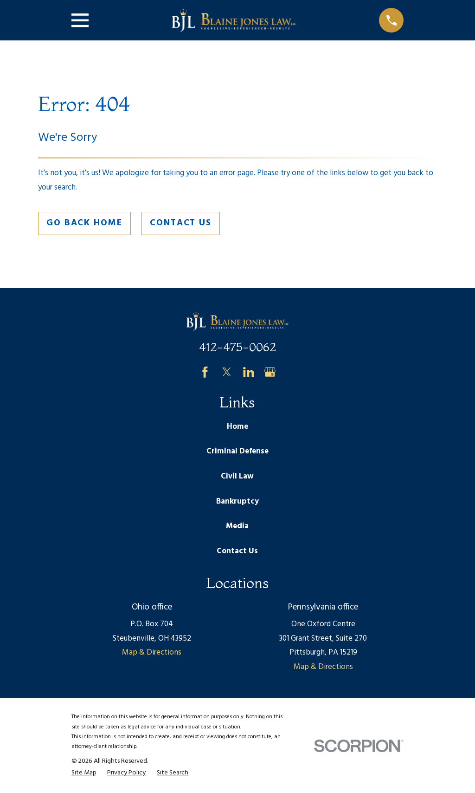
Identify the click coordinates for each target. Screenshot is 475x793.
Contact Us (181, 223)
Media (237, 526)
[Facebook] (205, 372)
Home (237, 426)
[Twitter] (226, 372)
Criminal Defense (237, 451)
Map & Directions (151, 652)
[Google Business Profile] (270, 372)
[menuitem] (83, 773)
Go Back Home (84, 223)
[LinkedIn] (248, 372)
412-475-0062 (237, 347)
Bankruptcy (237, 501)
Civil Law (237, 476)
